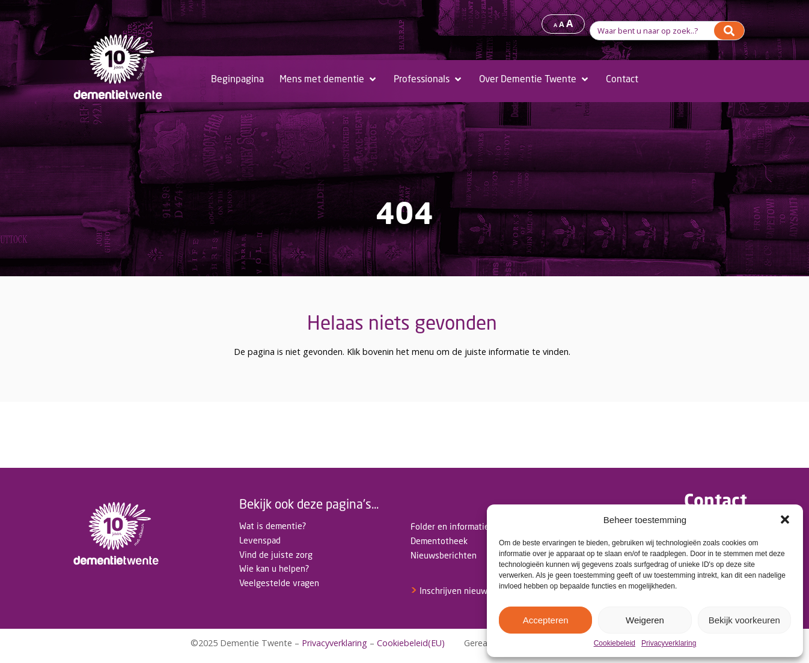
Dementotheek (439, 540)
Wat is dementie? (272, 525)
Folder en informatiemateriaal (468, 526)
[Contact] (622, 79)
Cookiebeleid (614, 643)
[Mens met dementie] (328, 79)
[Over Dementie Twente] (534, 79)
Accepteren (546, 620)
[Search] (729, 31)
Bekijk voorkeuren (744, 620)
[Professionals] (428, 79)
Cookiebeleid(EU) (411, 643)
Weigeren (645, 620)
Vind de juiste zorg (276, 554)
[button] (785, 519)
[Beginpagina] (237, 79)
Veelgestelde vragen (279, 583)
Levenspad (260, 540)
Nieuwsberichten (444, 555)
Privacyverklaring (668, 643)
